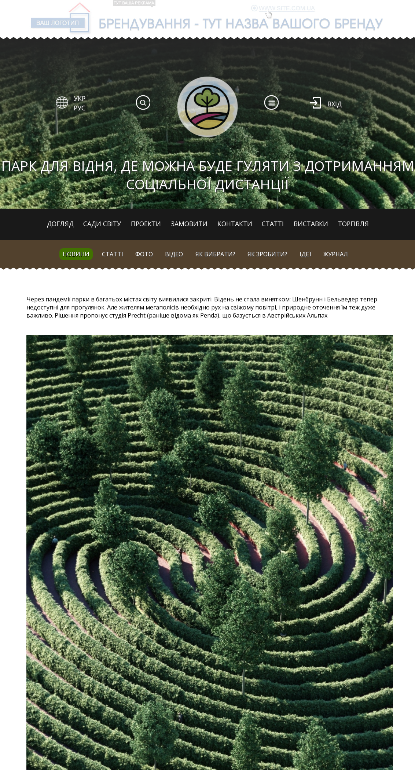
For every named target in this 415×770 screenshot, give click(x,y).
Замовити (189, 223)
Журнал (335, 254)
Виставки (311, 223)
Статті (273, 223)
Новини (76, 254)
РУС (79, 107)
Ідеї (305, 254)
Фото (144, 254)
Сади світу (102, 223)
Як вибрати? (215, 254)
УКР (79, 98)
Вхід (334, 103)
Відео (174, 254)
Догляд (60, 223)
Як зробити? (267, 254)
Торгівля (353, 223)
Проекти (146, 223)
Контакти (234, 223)
